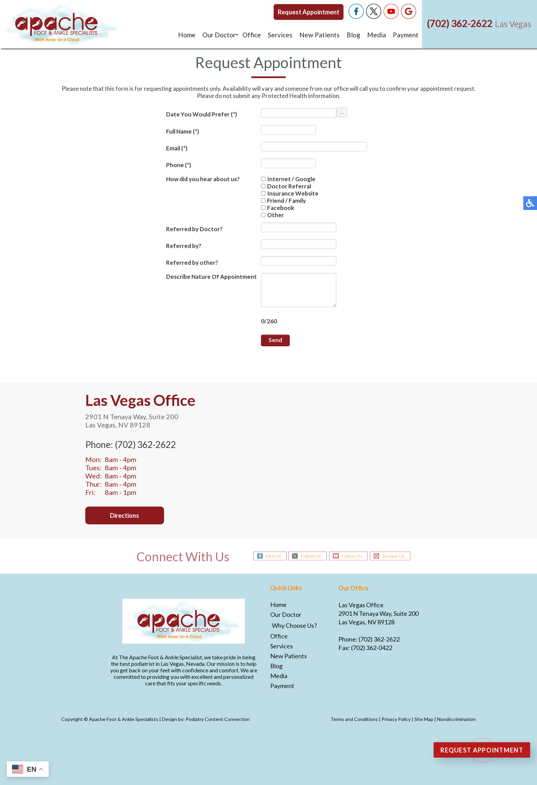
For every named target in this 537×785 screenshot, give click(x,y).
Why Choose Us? (294, 625)
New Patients (319, 35)
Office (251, 35)
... (342, 112)
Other (272, 215)
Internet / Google (288, 179)
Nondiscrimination (456, 719)
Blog (353, 35)
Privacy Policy (396, 719)
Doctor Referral (286, 186)
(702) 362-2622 (459, 23)
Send (275, 340)
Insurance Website (290, 193)
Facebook (277, 207)
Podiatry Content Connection (218, 719)
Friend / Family (283, 200)
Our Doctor (219, 35)
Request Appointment (308, 12)
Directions (117, 515)
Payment (406, 35)
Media (376, 35)
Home (187, 35)
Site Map (423, 719)
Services (280, 35)
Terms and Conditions (354, 719)
